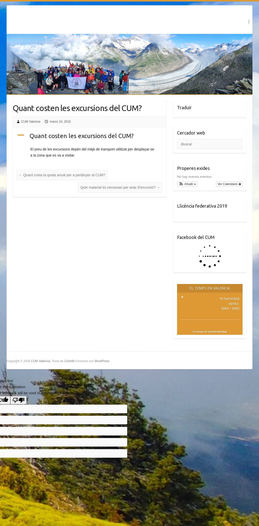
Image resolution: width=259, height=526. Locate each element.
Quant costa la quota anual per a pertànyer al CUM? (62, 175)
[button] (187, 184)
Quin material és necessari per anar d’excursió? (120, 187)
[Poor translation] (18, 400)
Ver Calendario (229, 184)
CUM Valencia (30, 121)
